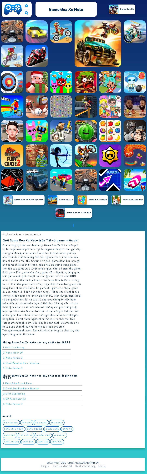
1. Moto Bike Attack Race (17, 383)
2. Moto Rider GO (13, 352)
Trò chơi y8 (26, 435)
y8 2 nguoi (41, 422)
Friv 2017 (27, 422)
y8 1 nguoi (60, 435)
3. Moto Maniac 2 (13, 357)
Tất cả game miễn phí (12, 234)
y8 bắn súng (43, 435)
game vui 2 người (14, 429)
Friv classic (11, 422)
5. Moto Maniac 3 (13, 368)
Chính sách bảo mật (62, 466)
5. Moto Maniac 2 (13, 403)
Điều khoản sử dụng (85, 466)
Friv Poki (57, 441)
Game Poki (28, 441)
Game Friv (10, 435)
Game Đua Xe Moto (33, 234)
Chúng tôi (44, 466)
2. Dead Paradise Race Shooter (21, 388)
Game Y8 (67, 429)
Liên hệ (102, 466)
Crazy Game (52, 429)
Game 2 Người (34, 429)
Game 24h (43, 441)
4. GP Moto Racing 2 (14, 398)
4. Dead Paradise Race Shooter (21, 362)
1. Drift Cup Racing (14, 347)
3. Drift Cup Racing (14, 393)
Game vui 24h (11, 441)
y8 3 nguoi (57, 422)
